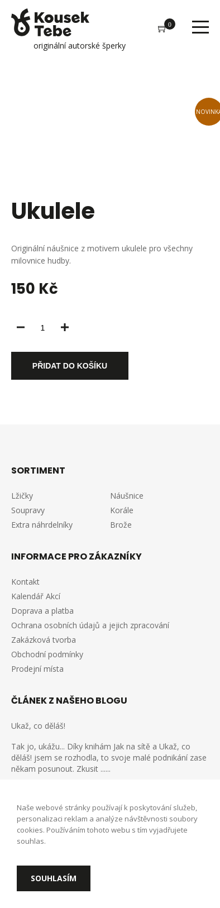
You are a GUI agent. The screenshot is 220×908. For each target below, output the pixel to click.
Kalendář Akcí (35, 596)
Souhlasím (53, 878)
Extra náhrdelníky (42, 524)
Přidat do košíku (69, 365)
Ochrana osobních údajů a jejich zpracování (90, 625)
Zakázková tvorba (43, 639)
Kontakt (25, 581)
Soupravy (28, 510)
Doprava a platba (42, 610)
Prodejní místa (37, 668)
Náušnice (127, 495)
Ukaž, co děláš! (38, 725)
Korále (121, 510)
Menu (200, 27)
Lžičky (22, 495)
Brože (121, 524)
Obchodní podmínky (47, 654)
